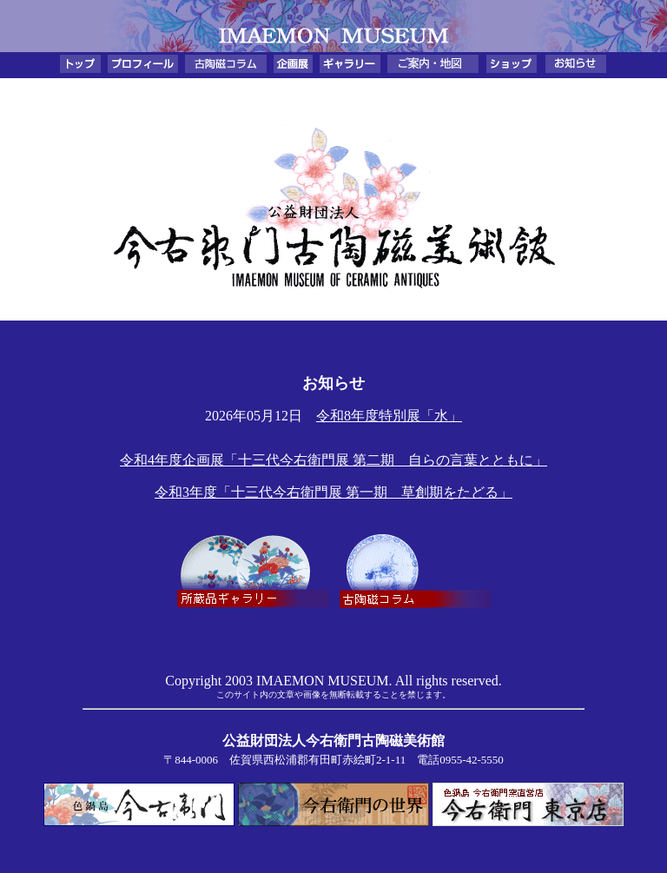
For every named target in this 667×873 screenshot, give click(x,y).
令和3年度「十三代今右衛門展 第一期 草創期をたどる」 (333, 492)
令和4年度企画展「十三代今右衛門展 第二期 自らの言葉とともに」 (333, 460)
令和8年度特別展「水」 (389, 415)
